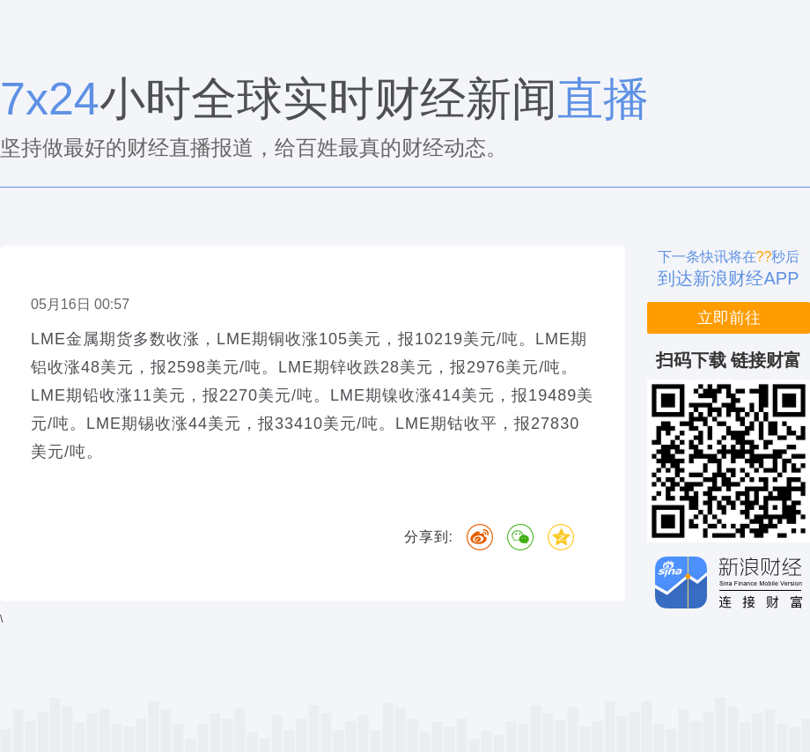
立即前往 (729, 318)
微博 (480, 537)
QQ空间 (561, 537)
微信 (520, 537)
